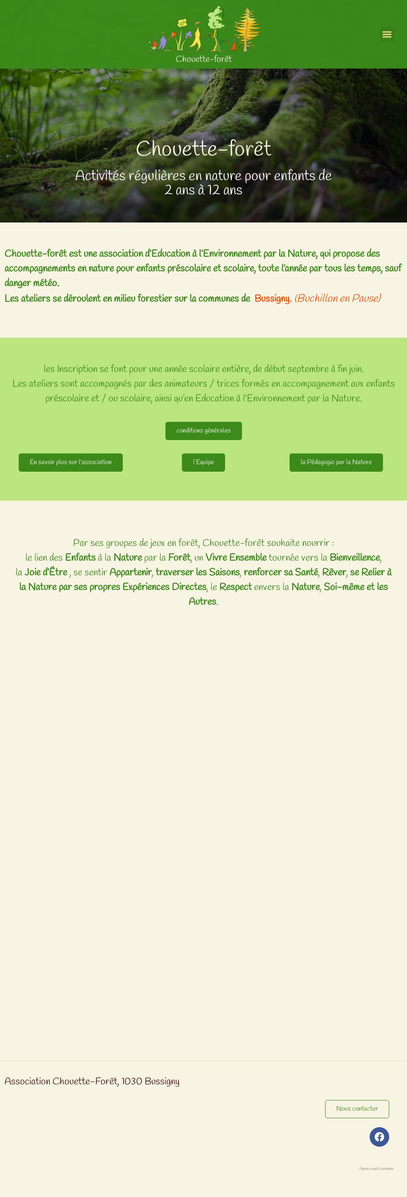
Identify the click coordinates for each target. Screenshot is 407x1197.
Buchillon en (323, 299)
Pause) (364, 299)
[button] (387, 34)
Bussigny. (274, 299)
